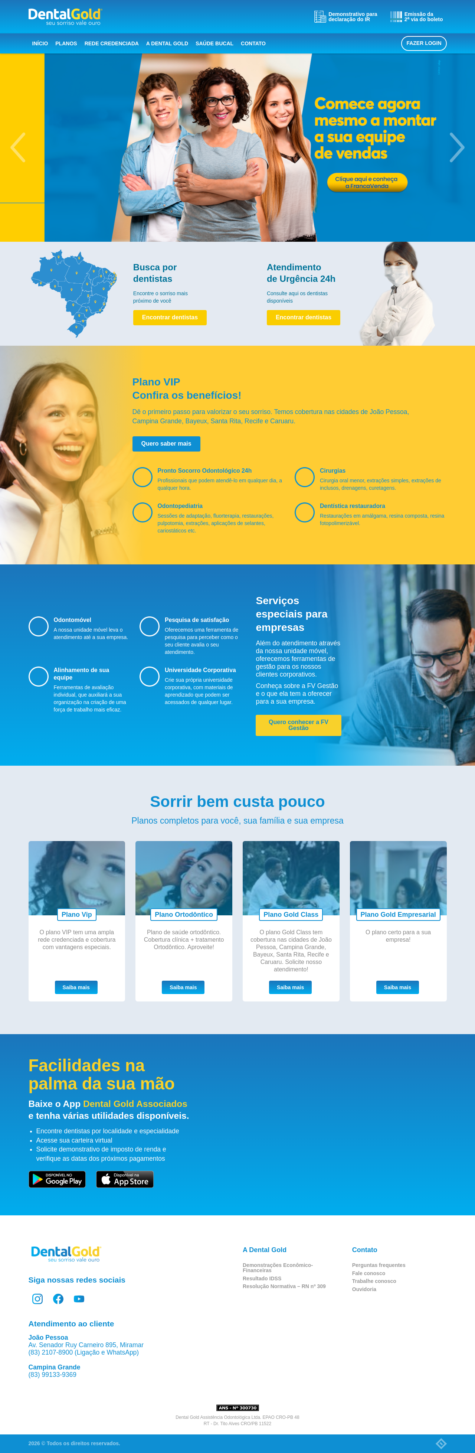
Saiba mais (76, 987)
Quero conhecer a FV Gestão (298, 725)
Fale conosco (368, 1273)
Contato (253, 43)
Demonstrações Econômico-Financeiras (278, 1267)
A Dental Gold (167, 43)
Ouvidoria (364, 1289)
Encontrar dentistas (170, 317)
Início (40, 43)
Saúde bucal (214, 43)
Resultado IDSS (262, 1278)
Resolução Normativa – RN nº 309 (284, 1286)
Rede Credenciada (112, 43)
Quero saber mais (166, 443)
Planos (66, 43)
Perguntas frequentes (379, 1265)
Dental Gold (65, 17)
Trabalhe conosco (374, 1281)
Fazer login (423, 43)
